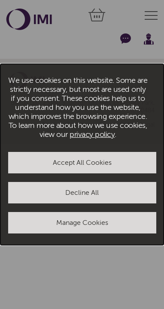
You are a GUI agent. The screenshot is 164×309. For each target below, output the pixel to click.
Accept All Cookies (82, 163)
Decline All (82, 193)
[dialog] (82, 154)
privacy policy (92, 134)
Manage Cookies (82, 223)
